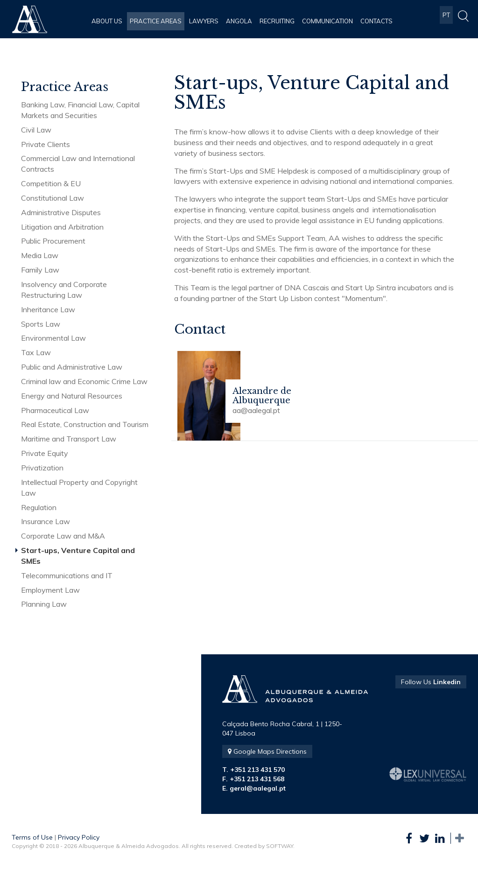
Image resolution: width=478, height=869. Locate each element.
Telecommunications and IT (66, 575)
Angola (239, 21)
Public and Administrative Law (71, 366)
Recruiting (277, 21)
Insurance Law (45, 521)
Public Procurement (53, 240)
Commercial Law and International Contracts (78, 164)
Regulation (38, 507)
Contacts (376, 21)
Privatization (42, 467)
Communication (327, 21)
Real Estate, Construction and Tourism (84, 424)
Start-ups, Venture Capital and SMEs (78, 556)
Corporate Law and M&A (63, 535)
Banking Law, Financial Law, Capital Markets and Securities (80, 110)
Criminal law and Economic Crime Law (84, 381)
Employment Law (50, 590)
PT (446, 21)
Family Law (40, 269)
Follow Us (431, 682)
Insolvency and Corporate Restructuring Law (64, 290)
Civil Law (36, 129)
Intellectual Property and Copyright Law (79, 487)
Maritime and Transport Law (68, 438)
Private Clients (45, 144)
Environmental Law (53, 338)
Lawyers (203, 21)
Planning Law (44, 604)
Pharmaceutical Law (55, 410)
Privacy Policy (78, 837)
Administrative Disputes (61, 212)
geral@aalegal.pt (258, 788)
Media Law (39, 255)
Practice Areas (156, 21)
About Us (106, 21)
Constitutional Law (52, 198)
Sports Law (40, 324)
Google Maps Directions (267, 751)
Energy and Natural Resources (71, 395)
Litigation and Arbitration (62, 226)
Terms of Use (32, 837)
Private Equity (44, 453)
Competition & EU (51, 183)
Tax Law (36, 352)
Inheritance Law (48, 309)
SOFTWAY (279, 845)
